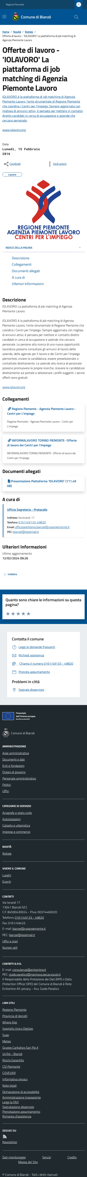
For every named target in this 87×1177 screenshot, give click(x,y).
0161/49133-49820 (32, 522)
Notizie (29, 32)
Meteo (6, 1041)
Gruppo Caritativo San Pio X (20, 1047)
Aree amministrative (15, 753)
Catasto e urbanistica (16, 825)
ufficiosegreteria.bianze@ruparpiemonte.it (42, 527)
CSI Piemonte (11, 1066)
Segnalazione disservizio (18, 1106)
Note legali (9, 1085)
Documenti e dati (13, 759)
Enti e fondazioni (13, 765)
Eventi (6, 881)
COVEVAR (9, 1072)
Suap (5, 1035)
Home (5, 32)
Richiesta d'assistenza (16, 1116)
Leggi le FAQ (10, 1102)
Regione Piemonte (15, 4)
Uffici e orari (10, 941)
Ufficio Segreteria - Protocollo (27, 509)
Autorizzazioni (11, 819)
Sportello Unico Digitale (17, 1028)
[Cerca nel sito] (74, 17)
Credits (72, 1157)
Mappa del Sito (28, 1162)
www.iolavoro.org (13, 387)
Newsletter (9, 1142)
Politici (6, 784)
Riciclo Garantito (13, 1060)
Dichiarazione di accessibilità (20, 1091)
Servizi (46, 1157)
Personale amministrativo (19, 778)
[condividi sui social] (11, 164)
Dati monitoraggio (14, 1157)
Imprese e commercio (16, 831)
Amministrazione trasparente (21, 1097)
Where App (9, 1022)
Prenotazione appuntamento (21, 1111)
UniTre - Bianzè (12, 1053)
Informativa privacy (15, 1079)
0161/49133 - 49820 (29, 917)
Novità (17, 32)
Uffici (5, 791)
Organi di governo (14, 772)
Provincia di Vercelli (14, 1016)
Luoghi (6, 875)
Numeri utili (9, 947)
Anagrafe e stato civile (17, 812)
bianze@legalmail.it (26, 531)
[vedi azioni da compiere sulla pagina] (56, 164)
